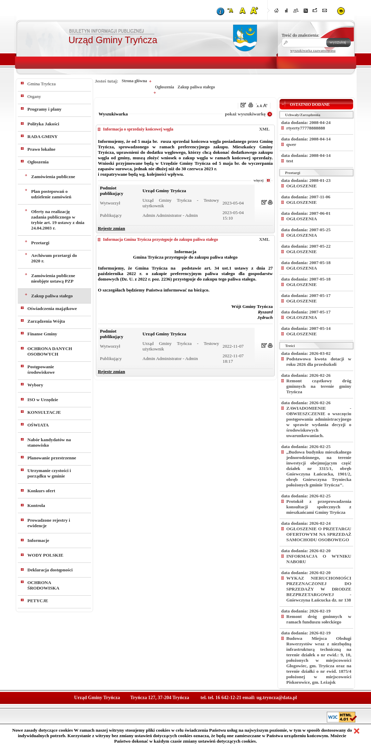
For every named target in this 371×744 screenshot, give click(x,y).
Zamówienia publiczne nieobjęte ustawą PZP (53, 278)
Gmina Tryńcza (41, 83)
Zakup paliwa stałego (52, 295)
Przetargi (40, 242)
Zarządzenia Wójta (46, 321)
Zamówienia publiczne (53, 176)
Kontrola (36, 505)
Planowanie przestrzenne (51, 457)
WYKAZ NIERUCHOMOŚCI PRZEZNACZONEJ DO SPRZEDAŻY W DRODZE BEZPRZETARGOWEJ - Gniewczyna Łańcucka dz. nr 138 (318, 589)
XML (264, 129)
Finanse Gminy (42, 333)
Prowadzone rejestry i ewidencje (48, 523)
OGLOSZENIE (301, 202)
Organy (34, 96)
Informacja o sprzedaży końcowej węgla (138, 129)
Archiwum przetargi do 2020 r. (54, 258)
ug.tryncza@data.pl (276, 697)
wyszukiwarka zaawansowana (312, 50)
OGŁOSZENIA (301, 218)
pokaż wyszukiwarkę (245, 113)
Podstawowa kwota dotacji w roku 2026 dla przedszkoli (318, 361)
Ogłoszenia (38, 161)
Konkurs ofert (41, 490)
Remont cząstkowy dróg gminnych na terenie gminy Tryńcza (318, 386)
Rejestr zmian (111, 228)
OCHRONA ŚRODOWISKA (43, 585)
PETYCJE (37, 600)
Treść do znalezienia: (300, 35)
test (289, 160)
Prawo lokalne (41, 149)
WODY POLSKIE (45, 555)
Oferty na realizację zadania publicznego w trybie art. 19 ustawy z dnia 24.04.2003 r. (58, 220)
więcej (259, 180)
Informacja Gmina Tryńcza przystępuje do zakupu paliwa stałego (160, 239)
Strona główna (134, 80)
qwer (291, 144)
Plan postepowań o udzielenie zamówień (51, 194)
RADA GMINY (42, 136)
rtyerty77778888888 (305, 128)
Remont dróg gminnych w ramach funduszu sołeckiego (318, 619)
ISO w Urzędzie (42, 399)
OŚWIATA (38, 424)
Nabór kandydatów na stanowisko (49, 442)
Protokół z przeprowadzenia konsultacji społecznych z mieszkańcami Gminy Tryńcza (318, 507)
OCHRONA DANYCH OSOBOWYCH (49, 351)
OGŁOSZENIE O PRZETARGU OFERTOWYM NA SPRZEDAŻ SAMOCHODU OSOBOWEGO (318, 534)
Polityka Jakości (43, 123)
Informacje (38, 540)
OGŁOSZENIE (301, 185)
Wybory (35, 384)
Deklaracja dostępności (50, 569)
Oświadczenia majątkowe (52, 308)
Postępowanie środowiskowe (41, 369)
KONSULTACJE (44, 412)
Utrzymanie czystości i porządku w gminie (49, 473)
